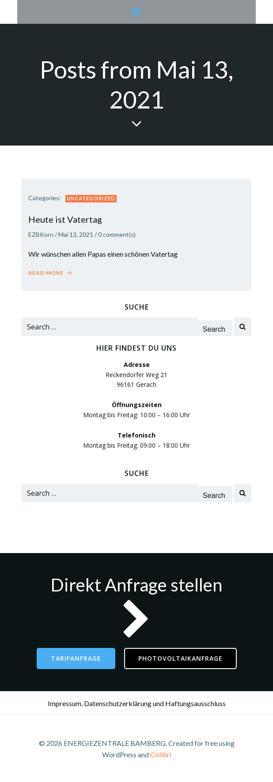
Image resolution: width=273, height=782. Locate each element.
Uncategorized (91, 198)
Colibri (160, 754)
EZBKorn (40, 234)
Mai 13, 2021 (75, 234)
